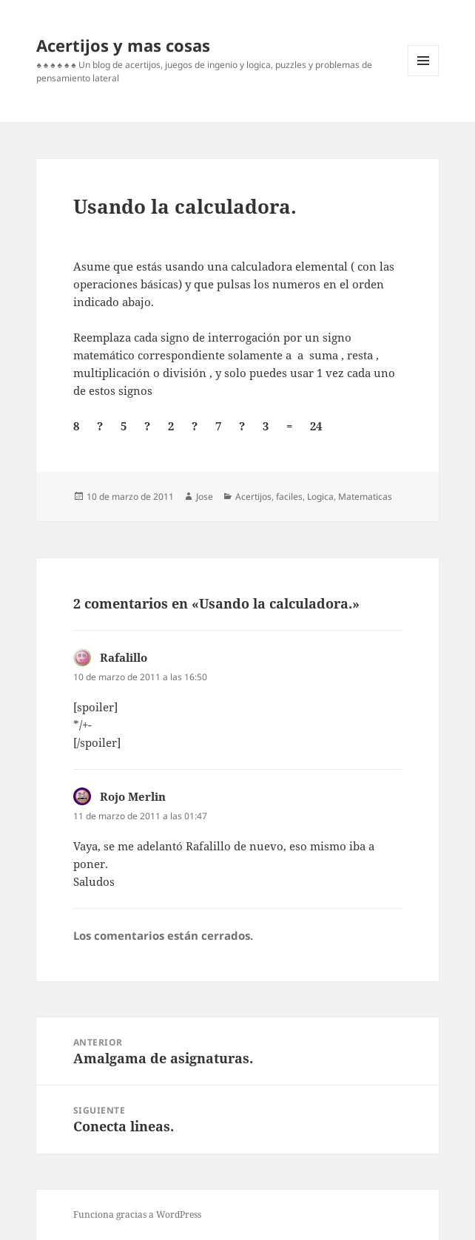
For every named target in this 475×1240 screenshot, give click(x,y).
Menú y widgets (423, 75)
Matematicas (365, 496)
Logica (320, 496)
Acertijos (253, 496)
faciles (289, 496)
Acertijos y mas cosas (123, 45)
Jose (204, 496)
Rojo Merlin (133, 796)
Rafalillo (123, 657)
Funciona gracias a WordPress (137, 1214)
